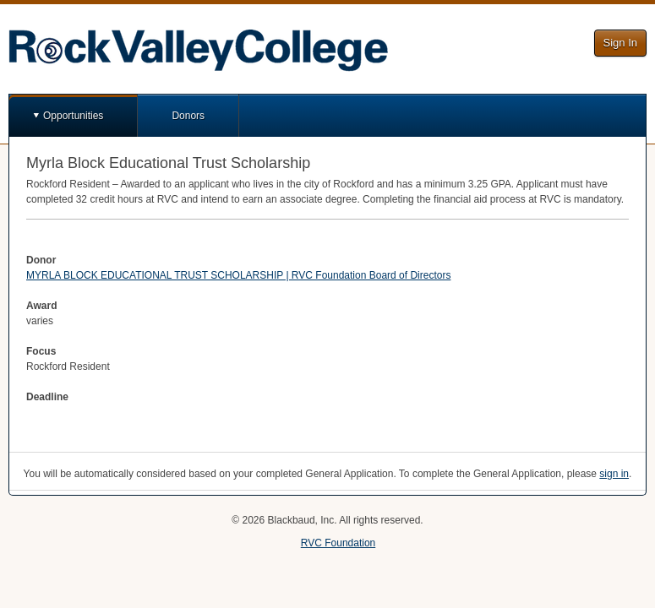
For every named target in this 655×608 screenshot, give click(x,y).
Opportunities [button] (73, 116)
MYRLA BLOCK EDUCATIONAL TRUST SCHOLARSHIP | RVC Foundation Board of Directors (238, 275)
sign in (614, 474)
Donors (188, 116)
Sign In (620, 42)
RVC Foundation (338, 543)
